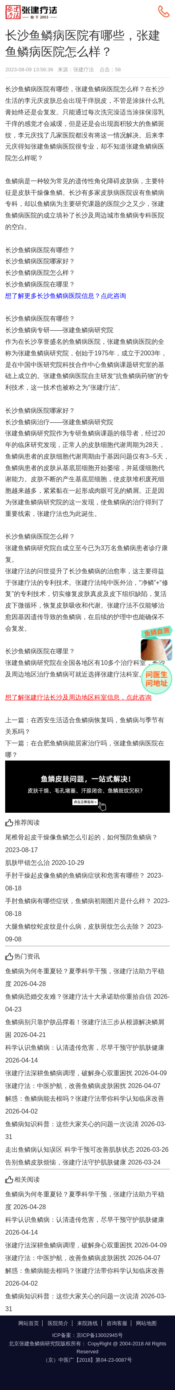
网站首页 (28, 1323)
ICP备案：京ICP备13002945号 (87, 1335)
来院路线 (87, 1323)
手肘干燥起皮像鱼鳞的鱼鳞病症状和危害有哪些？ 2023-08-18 (84, 882)
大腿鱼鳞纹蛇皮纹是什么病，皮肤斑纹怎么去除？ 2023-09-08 (84, 933)
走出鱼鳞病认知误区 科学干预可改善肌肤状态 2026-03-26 (87, 1149)
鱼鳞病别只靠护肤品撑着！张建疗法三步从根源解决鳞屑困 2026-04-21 (84, 1028)
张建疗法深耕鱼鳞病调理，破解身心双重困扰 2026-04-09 (86, 1073)
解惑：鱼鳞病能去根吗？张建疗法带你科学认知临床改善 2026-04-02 (84, 1105)
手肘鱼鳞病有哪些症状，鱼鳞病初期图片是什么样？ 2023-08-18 (87, 907)
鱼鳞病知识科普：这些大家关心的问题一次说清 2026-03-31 (85, 1130)
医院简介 (58, 1323)
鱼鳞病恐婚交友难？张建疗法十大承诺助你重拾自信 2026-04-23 (87, 1003)
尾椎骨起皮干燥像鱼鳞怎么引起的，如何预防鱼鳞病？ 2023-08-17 (81, 843)
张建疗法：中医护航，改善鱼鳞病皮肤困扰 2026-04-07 (82, 1085)
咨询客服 (117, 1323)
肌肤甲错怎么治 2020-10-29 (44, 862)
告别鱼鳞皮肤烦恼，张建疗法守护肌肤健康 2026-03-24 (82, 1162)
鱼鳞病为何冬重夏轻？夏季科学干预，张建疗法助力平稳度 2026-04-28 (84, 977)
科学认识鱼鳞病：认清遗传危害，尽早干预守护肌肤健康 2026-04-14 (84, 1054)
